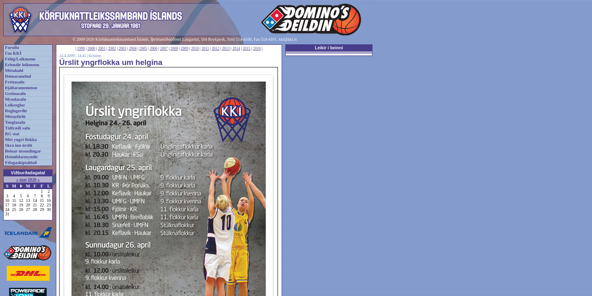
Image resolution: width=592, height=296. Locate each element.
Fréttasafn (14, 82)
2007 (164, 48)
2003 (122, 48)
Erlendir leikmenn (22, 64)
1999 (81, 48)
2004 (133, 48)
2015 (247, 48)
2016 (257, 48)
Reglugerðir (16, 111)
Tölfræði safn (17, 128)
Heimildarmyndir (21, 157)
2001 (102, 48)
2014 (236, 48)
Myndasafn (15, 99)
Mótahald (14, 70)
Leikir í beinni (329, 47)
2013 (226, 48)
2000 (91, 48)
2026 (32, 179)
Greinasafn (15, 93)
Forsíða (12, 47)
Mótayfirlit (15, 116)
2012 (216, 48)
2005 (143, 48)
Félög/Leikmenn (20, 59)
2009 (185, 48)
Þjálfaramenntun (21, 88)
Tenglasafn (15, 122)
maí (22, 179)
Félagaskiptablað (21, 162)
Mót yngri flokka (21, 139)
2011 (205, 48)
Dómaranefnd (18, 76)
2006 (153, 48)
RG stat (12, 134)
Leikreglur (15, 105)
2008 (174, 48)
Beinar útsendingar (23, 151)
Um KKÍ (13, 53)
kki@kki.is (288, 39)
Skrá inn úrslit (18, 145)
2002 (112, 48)
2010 (195, 48)
